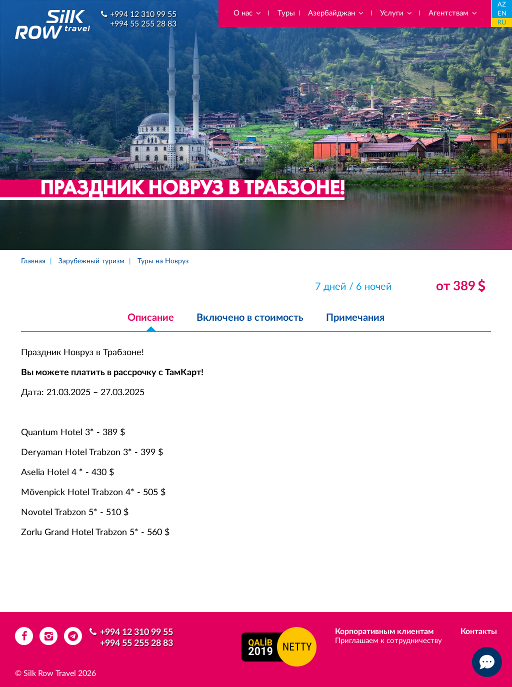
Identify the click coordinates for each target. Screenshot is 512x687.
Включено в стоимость (250, 318)
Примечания (355, 318)
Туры (286, 13)
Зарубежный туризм (91, 261)
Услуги (396, 13)
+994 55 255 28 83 (143, 24)
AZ (502, 4)
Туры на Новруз (163, 261)
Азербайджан (336, 13)
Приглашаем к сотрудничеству (388, 641)
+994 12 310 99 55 (143, 14)
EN (502, 13)
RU (502, 22)
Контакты (478, 632)
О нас (248, 13)
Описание (151, 318)
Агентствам (453, 13)
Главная (33, 261)
